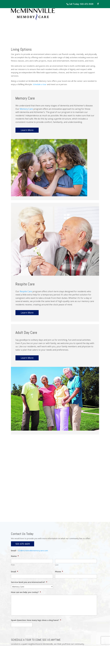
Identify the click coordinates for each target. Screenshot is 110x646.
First (13, 565)
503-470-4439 (22, 543)
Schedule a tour (39, 84)
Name (15, 556)
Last (56, 565)
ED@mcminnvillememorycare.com (33, 550)
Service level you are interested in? (29, 582)
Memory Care (26, 108)
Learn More (27, 130)
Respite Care (26, 291)
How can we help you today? (26, 592)
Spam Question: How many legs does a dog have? (36, 620)
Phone (59, 571)
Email (14, 571)
